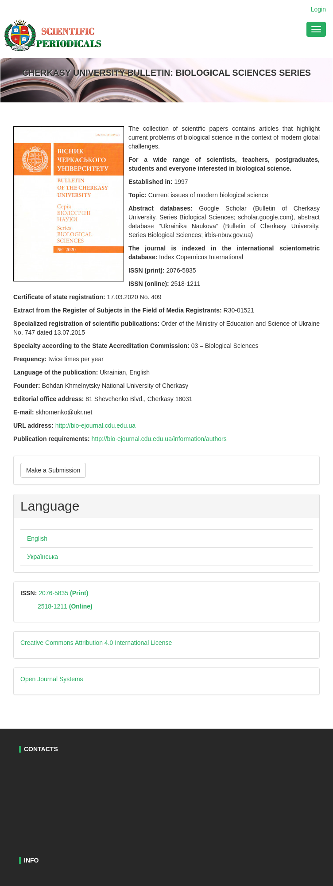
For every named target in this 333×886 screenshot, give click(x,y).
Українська (42, 556)
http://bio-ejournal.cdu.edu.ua (97, 425)
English (37, 538)
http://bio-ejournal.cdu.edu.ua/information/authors (159, 438)
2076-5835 (62, 593)
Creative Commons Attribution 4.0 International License (96, 642)
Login (318, 9)
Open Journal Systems (51, 679)
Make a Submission (53, 470)
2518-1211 (65, 606)
